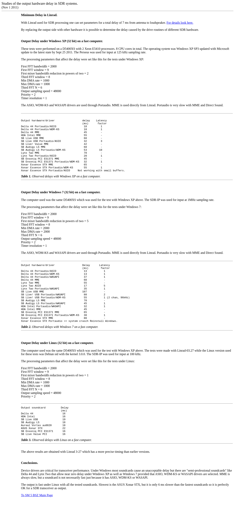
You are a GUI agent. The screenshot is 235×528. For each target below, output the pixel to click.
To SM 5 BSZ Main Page (37, 524)
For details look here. (179, 22)
